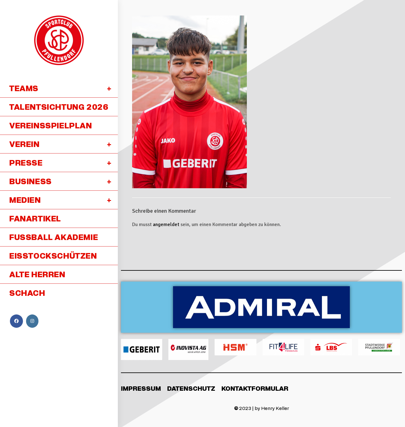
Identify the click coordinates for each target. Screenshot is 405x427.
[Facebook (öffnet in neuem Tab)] (16, 321)
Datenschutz (191, 388)
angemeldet (166, 224)
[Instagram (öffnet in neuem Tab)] (32, 321)
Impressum (141, 388)
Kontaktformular (254, 388)
